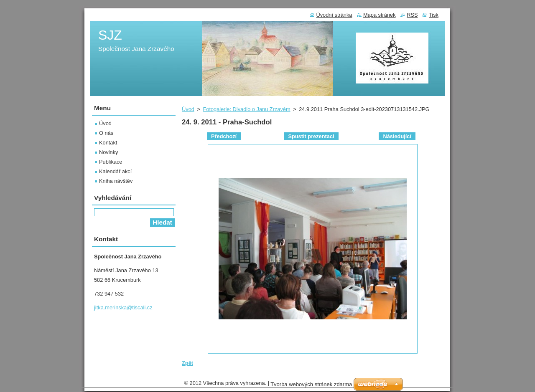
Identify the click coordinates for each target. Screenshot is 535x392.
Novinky (108, 152)
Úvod (188, 109)
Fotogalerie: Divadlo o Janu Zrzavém (246, 109)
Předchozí (224, 136)
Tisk (433, 15)
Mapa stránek (379, 15)
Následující (397, 136)
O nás (106, 133)
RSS (412, 15)
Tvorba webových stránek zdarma (311, 386)
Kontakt (108, 142)
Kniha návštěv (115, 181)
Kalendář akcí (115, 171)
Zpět (187, 363)
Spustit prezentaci (311, 136)
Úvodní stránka (334, 15)
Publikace (110, 162)
